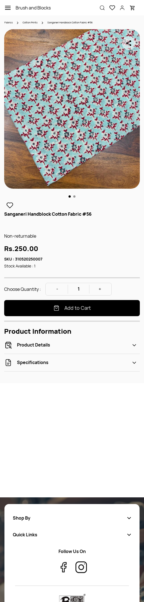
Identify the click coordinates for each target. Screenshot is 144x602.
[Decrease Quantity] (57, 289)
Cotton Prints (30, 22)
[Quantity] (78, 289)
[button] (110, 8)
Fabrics (8, 22)
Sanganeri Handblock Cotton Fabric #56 (70, 22)
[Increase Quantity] (100, 289)
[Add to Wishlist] (9, 205)
